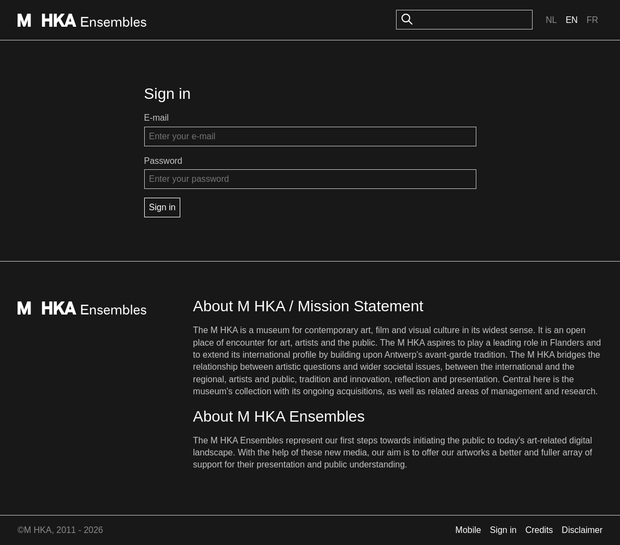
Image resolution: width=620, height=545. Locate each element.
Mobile (468, 530)
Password (163, 160)
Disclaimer (582, 530)
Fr (592, 20)
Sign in (503, 530)
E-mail (156, 117)
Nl (551, 20)
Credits (539, 530)
